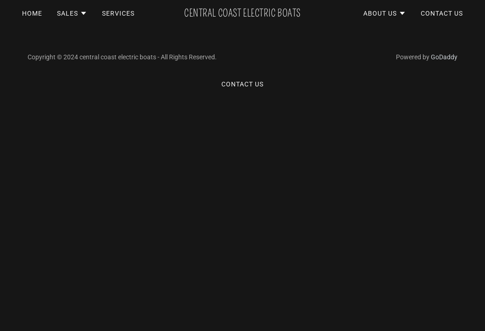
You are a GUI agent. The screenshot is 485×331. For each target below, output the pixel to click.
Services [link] (118, 13)
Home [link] (32, 13)
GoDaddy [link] (444, 57)
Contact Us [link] (442, 13)
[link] (242, 14)
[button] (72, 13)
